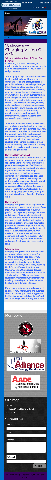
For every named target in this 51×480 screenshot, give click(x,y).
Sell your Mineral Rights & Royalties (21, 409)
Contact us (11, 413)
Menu (8, 13)
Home (9, 405)
